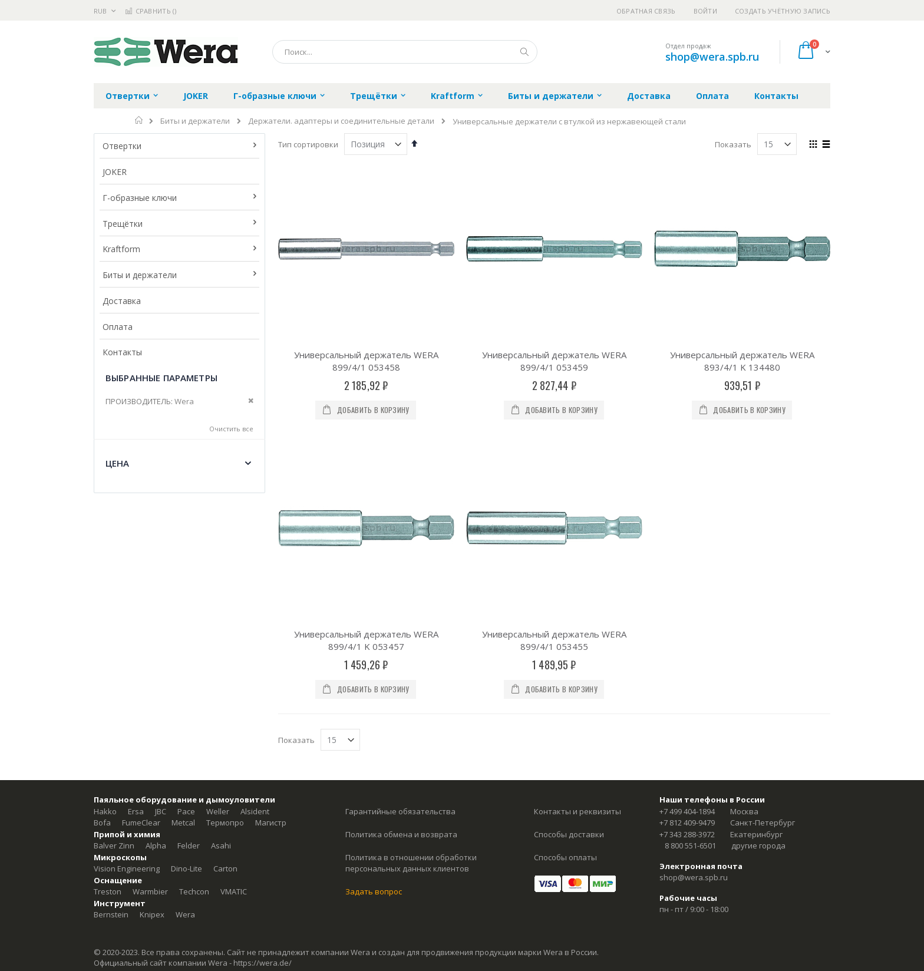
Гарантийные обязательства (400, 664)
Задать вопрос (373, 744)
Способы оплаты (565, 710)
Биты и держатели (195, 121)
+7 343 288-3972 (687, 687)
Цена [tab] (117, 463)
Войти (705, 10)
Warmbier (150, 744)
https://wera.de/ (262, 816)
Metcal (183, 676)
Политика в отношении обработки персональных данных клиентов (411, 716)
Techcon (194, 744)
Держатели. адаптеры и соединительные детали (341, 121)
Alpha (156, 698)
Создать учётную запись (782, 10)
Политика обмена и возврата (401, 687)
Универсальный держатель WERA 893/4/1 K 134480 (742, 361)
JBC (160, 664)
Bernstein (111, 767)
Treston (107, 744)
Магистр (270, 676)
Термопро (225, 676)
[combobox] (404, 52)
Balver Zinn (114, 698)
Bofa (102, 676)
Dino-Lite (186, 721)
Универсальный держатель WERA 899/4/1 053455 (554, 493)
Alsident (254, 664)
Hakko (105, 664)
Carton (225, 721)
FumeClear (141, 676)
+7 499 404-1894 (687, 664)
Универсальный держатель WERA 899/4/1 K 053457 (366, 493)
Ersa (136, 664)
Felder (188, 698)
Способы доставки (569, 687)
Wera (185, 767)
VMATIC (233, 744)
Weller (217, 664)
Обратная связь (646, 10)
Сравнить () (150, 10)
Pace (186, 664)
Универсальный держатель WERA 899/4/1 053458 (366, 361)
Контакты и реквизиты (577, 664)
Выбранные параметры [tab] (161, 378)
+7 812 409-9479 (687, 676)
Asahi (221, 698)
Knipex (152, 767)
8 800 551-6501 (690, 698)
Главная (139, 120)
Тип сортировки (308, 144)
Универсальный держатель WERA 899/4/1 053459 (554, 361)
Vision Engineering (127, 721)
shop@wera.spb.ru (712, 56)
